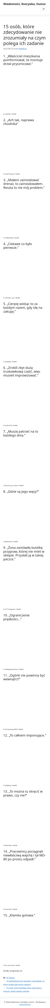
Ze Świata (10, 977)
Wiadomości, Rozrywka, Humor (24, 4)
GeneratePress (25, 1004)
